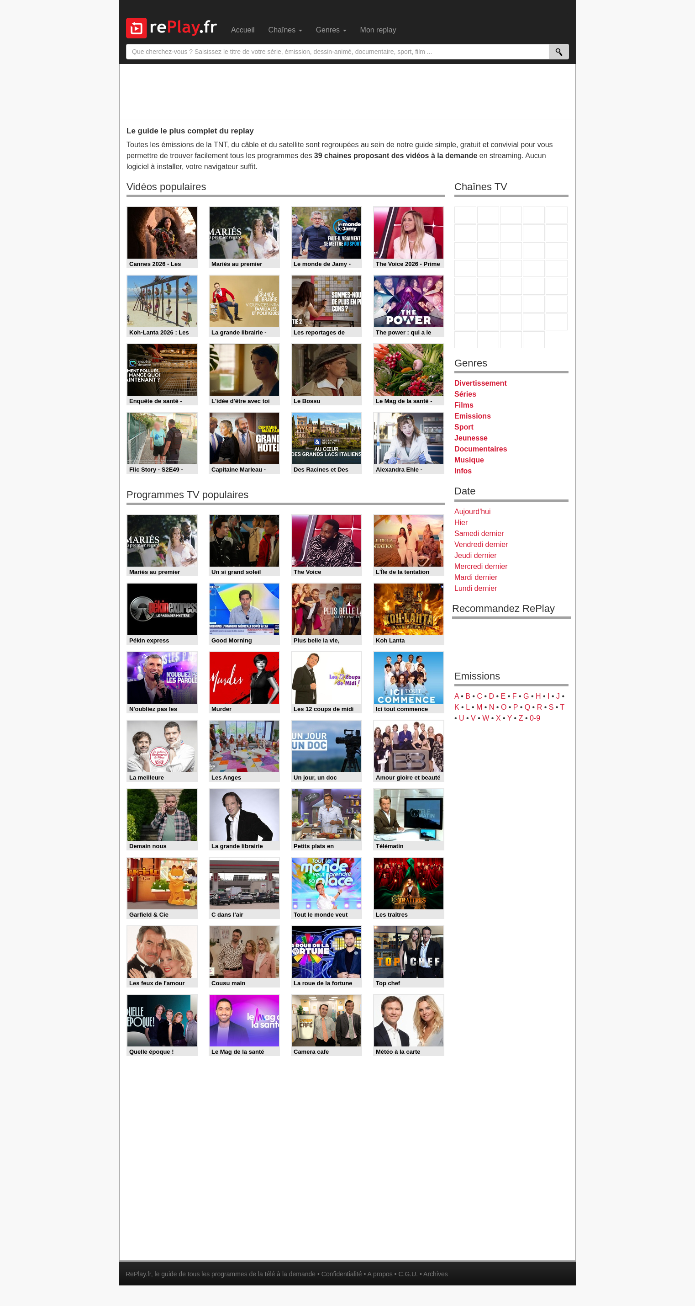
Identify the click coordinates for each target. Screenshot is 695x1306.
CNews (511, 286)
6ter (534, 250)
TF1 (465, 215)
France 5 (557, 215)
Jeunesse (471, 438)
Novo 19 (465, 286)
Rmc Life (488, 268)
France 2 (488, 215)
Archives (435, 1274)
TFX (557, 232)
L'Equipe (557, 304)
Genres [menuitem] (331, 30)
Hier (461, 522)
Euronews (465, 304)
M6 (465, 232)
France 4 (465, 250)
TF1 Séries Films (511, 250)
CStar (488, 250)
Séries (465, 394)
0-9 (535, 718)
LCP (488, 339)
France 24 (488, 304)
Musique (469, 460)
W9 (511, 232)
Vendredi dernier (481, 544)
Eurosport (534, 304)
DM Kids (557, 321)
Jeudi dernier (475, 555)
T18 (557, 268)
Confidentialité (341, 1274)
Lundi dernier (475, 588)
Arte (488, 232)
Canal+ (534, 215)
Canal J (488, 321)
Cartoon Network (511, 321)
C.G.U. (408, 1274)
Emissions (472, 416)
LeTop (465, 339)
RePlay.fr (138, 1274)
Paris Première (534, 268)
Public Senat (511, 339)
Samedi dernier (479, 533)
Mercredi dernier (480, 566)
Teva (511, 268)
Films (464, 405)
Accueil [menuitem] (243, 30)
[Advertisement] (347, 91)
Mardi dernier (475, 577)
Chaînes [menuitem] (285, 30)
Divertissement (480, 383)
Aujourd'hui (472, 511)
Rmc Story (465, 268)
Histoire (534, 339)
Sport (464, 427)
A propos (379, 1274)
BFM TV (534, 286)
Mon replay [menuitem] (378, 30)
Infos (463, 471)
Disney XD (534, 321)
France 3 (511, 215)
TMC (534, 232)
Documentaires (480, 449)
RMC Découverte (557, 250)
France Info (488, 286)
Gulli (465, 321)
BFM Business (557, 286)
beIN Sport (511, 304)
